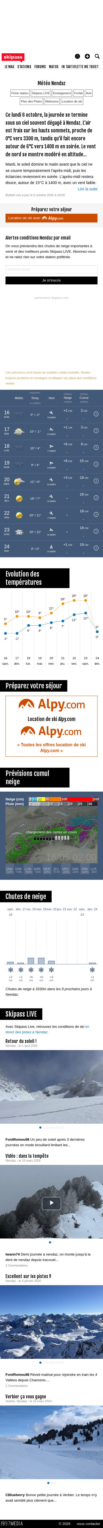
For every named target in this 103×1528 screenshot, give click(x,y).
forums (40, 67)
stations (24, 67)
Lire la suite (88, 189)
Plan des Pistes (31, 101)
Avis (89, 93)
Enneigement (62, 93)
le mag (9, 67)
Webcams (52, 101)
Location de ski (72, 101)
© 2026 (64, 1524)
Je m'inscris (51, 280)
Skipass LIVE (41, 93)
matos (54, 67)
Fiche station (20, 93)
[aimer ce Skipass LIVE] (95, 1134)
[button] (87, 56)
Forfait (78, 93)
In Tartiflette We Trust (80, 67)
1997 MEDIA (13, 1523)
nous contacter (88, 1524)
